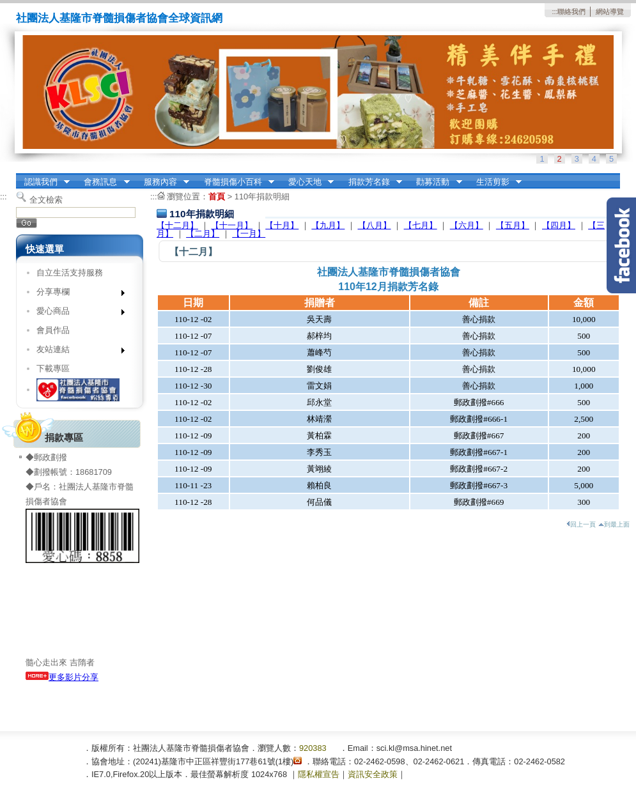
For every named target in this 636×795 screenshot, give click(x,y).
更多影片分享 (62, 677)
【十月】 (282, 225)
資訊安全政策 (373, 774)
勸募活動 (435, 182)
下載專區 (53, 368)
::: (554, 11)
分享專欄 (76, 294)
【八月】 (374, 225)
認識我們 (43, 182)
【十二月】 (177, 225)
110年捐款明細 (262, 196)
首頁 (216, 196)
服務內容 (162, 182)
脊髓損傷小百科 (235, 182)
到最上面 (614, 524)
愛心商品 (76, 313)
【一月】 (248, 233)
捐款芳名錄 (371, 182)
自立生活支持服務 (69, 272)
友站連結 (76, 351)
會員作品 (53, 330)
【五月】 (512, 225)
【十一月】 (231, 225)
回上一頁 (581, 524)
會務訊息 (103, 182)
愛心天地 (307, 182)
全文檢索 (46, 200)
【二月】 (202, 233)
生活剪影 (495, 182)
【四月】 (558, 225)
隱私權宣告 (318, 774)
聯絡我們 (571, 11)
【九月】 (328, 225)
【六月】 (466, 225)
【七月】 (420, 225)
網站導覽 (610, 11)
